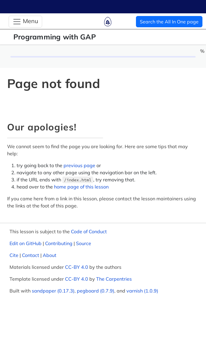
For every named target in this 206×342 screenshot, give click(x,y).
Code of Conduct (89, 231)
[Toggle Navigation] (25, 22)
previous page (79, 165)
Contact (30, 255)
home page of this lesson (81, 187)
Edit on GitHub (25, 243)
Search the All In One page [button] (169, 22)
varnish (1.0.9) (142, 291)
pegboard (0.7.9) (95, 291)
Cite (13, 255)
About (49, 255)
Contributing (58, 243)
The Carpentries (114, 279)
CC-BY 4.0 (76, 267)
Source (83, 243)
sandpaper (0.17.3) (53, 291)
